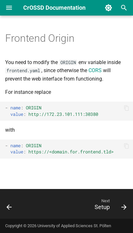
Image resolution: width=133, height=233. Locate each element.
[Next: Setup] (109, 206)
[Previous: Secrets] (9, 206)
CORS (95, 70)
